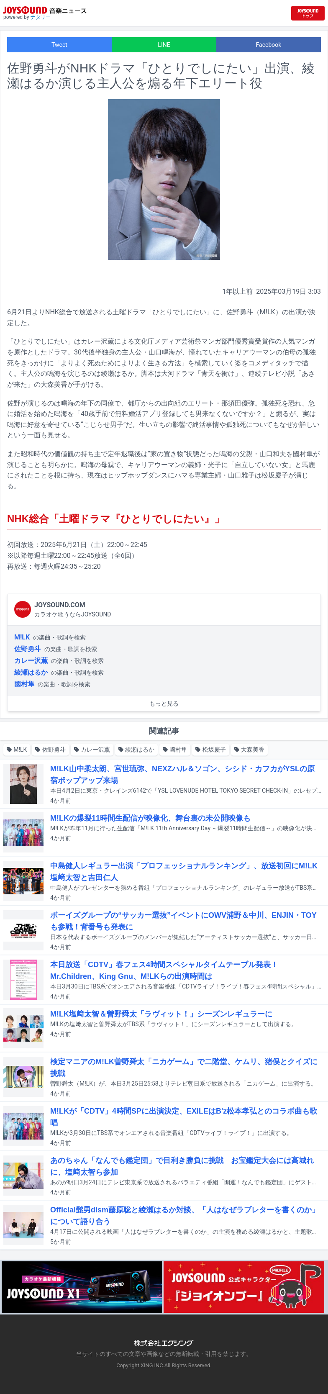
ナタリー (41, 17)
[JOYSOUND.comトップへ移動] (308, 13)
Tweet (59, 44)
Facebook (269, 44)
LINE (164, 44)
